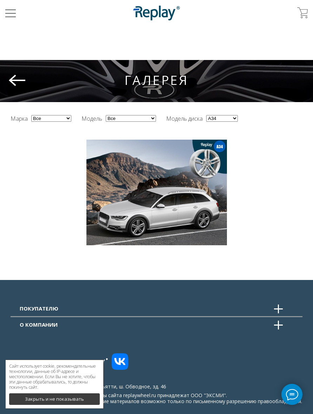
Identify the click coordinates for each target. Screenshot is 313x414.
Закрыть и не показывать (54, 396)
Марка (19, 118)
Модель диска (184, 118)
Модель (91, 118)
